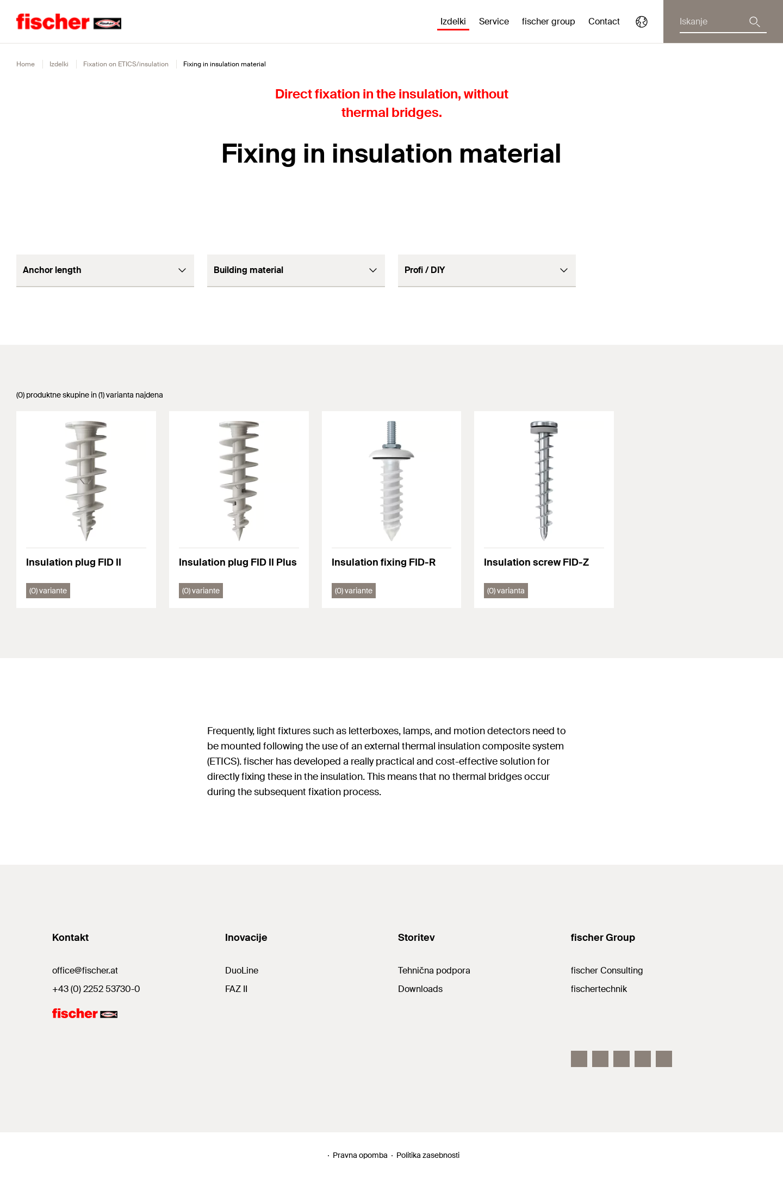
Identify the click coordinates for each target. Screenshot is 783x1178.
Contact (604, 21)
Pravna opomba (360, 1155)
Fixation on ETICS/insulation (126, 64)
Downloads (420, 989)
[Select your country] (642, 22)
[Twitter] (643, 1059)
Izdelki (59, 64)
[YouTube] (664, 1059)
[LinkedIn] (621, 1059)
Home (25, 64)
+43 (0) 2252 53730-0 (96, 989)
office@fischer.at (85, 970)
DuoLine (241, 970)
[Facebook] (579, 1059)
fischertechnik (599, 989)
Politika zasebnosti (427, 1155)
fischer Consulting (607, 970)
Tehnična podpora (434, 970)
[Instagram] (600, 1059)
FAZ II (236, 989)
